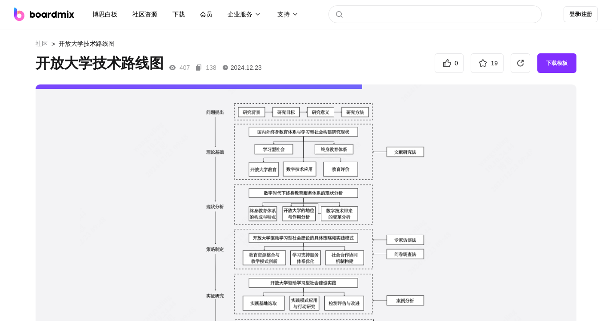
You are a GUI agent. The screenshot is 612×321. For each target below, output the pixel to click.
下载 (178, 14)
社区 (42, 43)
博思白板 (104, 14)
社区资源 (144, 14)
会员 (206, 14)
